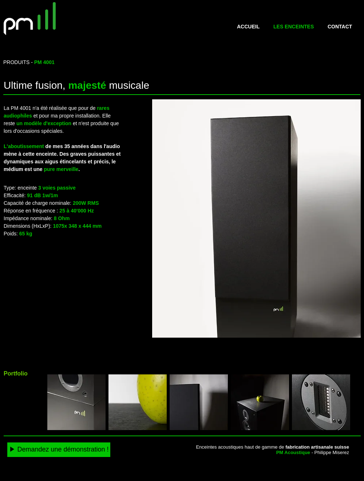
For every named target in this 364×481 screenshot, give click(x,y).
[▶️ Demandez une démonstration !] (58, 449)
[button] (256, 218)
